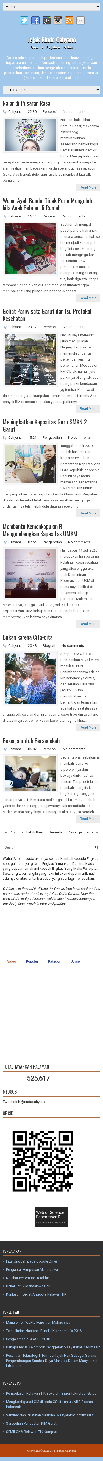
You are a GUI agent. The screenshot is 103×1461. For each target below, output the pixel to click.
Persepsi (50, 112)
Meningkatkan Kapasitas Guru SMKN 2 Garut (45, 425)
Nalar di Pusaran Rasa (26, 103)
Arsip (75, 961)
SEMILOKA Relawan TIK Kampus (31, 1432)
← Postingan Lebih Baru (23, 832)
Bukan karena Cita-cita (27, 636)
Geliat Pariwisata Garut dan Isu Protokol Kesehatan (47, 314)
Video (11, 961)
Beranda (55, 832)
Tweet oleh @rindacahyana (24, 1102)
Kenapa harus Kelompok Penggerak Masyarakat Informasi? (53, 1347)
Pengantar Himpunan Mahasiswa (32, 1270)
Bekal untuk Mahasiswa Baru (28, 1286)
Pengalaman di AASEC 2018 (28, 1339)
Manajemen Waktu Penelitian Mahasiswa (38, 1322)
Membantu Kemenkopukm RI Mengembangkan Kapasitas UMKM (40, 530)
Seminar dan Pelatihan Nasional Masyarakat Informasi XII (51, 1415)
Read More (88, 187)
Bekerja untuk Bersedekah (31, 740)
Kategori (55, 961)
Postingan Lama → (83, 832)
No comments (74, 112)
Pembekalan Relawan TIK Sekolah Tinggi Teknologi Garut (51, 1393)
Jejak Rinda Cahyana (51, 39)
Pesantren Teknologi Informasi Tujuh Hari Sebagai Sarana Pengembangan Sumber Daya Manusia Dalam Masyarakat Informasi (52, 1360)
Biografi (49, 646)
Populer (32, 961)
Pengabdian (53, 437)
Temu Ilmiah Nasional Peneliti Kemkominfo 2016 (44, 1331)
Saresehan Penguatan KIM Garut (31, 1423)
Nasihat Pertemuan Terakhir (27, 1278)
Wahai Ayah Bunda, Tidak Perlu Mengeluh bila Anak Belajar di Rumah (47, 204)
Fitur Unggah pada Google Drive (31, 1261)
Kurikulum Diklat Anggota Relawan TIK (36, 1294)
